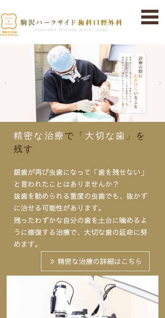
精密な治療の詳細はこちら (95, 261)
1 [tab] (69, 113)
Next (154, 83)
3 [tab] (96, 113)
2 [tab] (82, 113)
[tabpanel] (82, 83)
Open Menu (150, 17)
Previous (11, 83)
